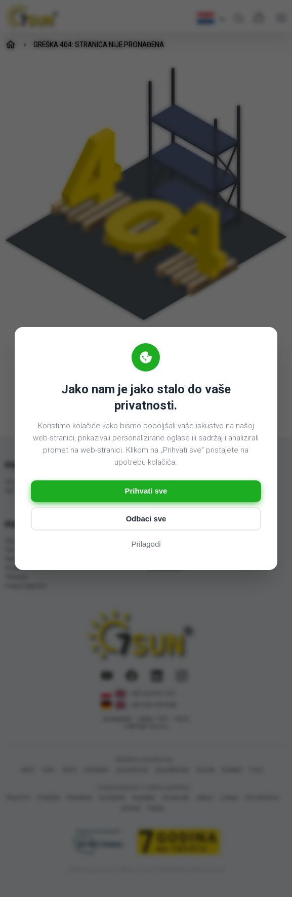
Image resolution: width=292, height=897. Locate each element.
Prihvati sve (145, 491)
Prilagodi (145, 545)
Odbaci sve (146, 519)
